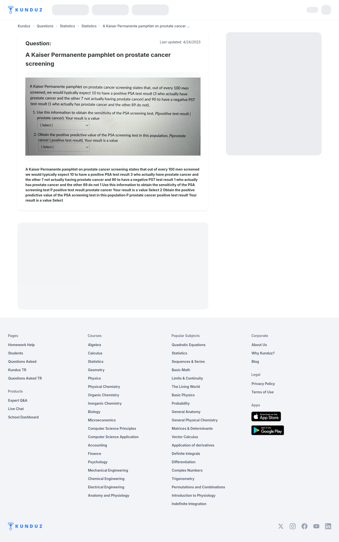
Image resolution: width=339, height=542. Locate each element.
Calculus (95, 353)
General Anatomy (186, 412)
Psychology (97, 462)
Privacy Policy (263, 384)
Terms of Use (263, 392)
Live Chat (16, 409)
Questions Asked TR (25, 378)
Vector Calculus (185, 437)
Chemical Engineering (106, 479)
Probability (181, 403)
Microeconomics (102, 420)
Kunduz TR (17, 370)
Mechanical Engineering (108, 470)
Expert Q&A (17, 400)
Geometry (96, 370)
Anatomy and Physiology (108, 495)
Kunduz (24, 26)
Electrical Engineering (106, 487)
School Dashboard (23, 417)
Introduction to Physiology (193, 495)
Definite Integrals (186, 453)
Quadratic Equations (188, 345)
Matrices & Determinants (192, 428)
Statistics (67, 26)
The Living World (186, 386)
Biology (94, 412)
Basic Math (181, 370)
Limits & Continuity (187, 378)
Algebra (94, 345)
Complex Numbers (187, 470)
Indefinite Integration (189, 504)
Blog (255, 361)
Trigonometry (183, 479)
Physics (94, 378)
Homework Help (21, 345)
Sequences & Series (188, 361)
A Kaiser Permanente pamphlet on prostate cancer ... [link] (146, 26)
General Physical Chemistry (195, 420)
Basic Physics (183, 395)
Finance (94, 453)
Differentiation (183, 462)
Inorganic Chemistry (105, 403)
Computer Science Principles (112, 428)
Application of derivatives (193, 445)
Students (15, 353)
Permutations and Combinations (198, 487)
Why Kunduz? (263, 353)
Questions (45, 26)
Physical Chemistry (104, 386)
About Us (259, 345)
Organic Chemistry (103, 395)
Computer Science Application (113, 437)
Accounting (97, 445)
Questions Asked (22, 361)
